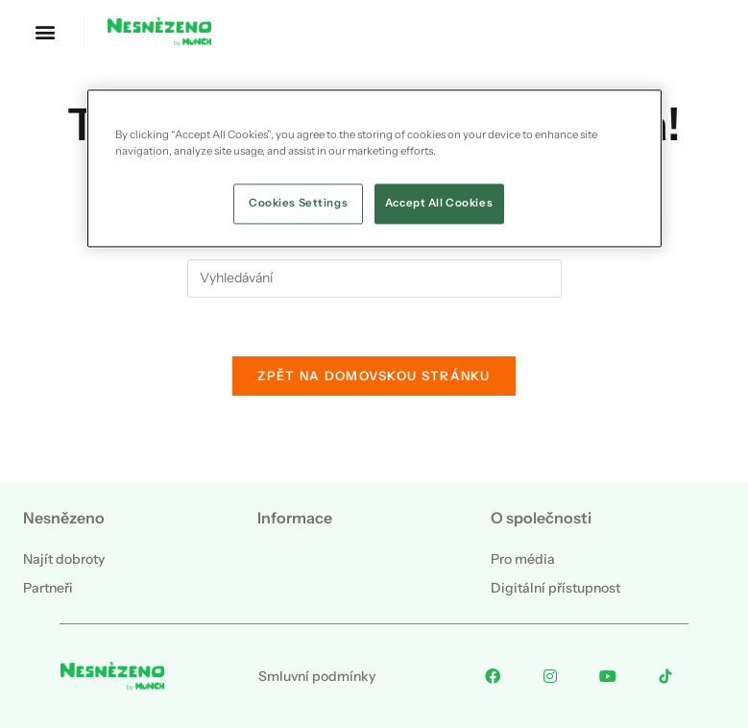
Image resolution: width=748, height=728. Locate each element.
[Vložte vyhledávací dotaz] (374, 278)
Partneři (48, 588)
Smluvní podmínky (316, 676)
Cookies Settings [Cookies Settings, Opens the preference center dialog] (298, 202)
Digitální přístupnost (555, 588)
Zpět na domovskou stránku (374, 375)
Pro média (523, 559)
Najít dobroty (64, 559)
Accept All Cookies (439, 202)
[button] (44, 31)
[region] (374, 168)
